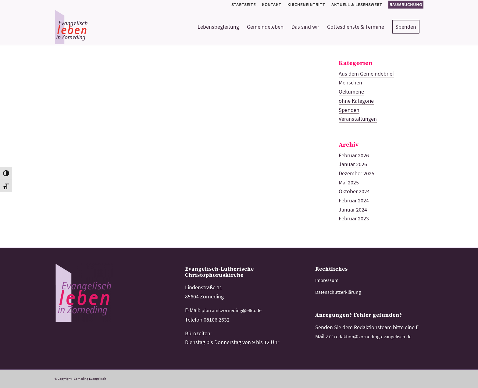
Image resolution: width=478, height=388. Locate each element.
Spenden (349, 109)
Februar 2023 (354, 218)
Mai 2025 (349, 182)
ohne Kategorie (356, 100)
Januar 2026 (353, 164)
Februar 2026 (354, 155)
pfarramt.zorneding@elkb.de (232, 310)
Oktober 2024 (354, 191)
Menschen (350, 82)
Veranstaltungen (358, 118)
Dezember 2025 (356, 173)
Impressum (326, 280)
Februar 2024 (354, 200)
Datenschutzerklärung (338, 292)
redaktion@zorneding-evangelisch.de (373, 336)
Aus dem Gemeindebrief (366, 73)
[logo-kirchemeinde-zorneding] (93, 27)
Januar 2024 (353, 209)
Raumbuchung (406, 4)
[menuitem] (243, 4)
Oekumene (351, 91)
